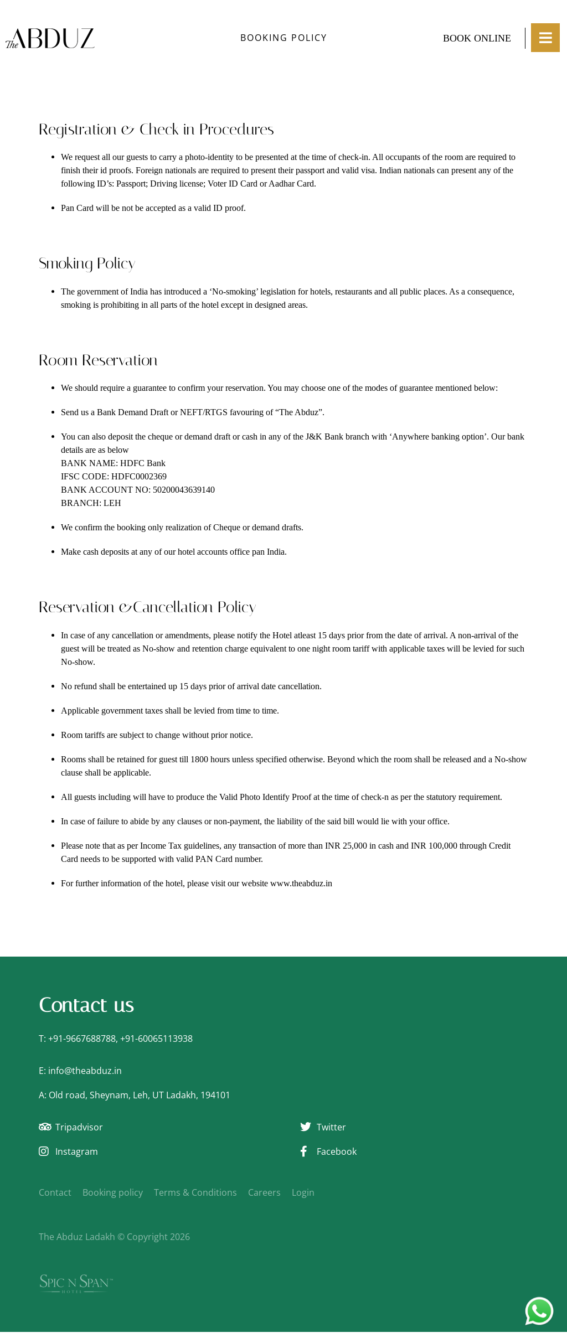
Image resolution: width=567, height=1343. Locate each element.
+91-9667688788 (82, 1038)
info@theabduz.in (85, 1071)
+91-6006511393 (154, 1038)
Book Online (477, 38)
